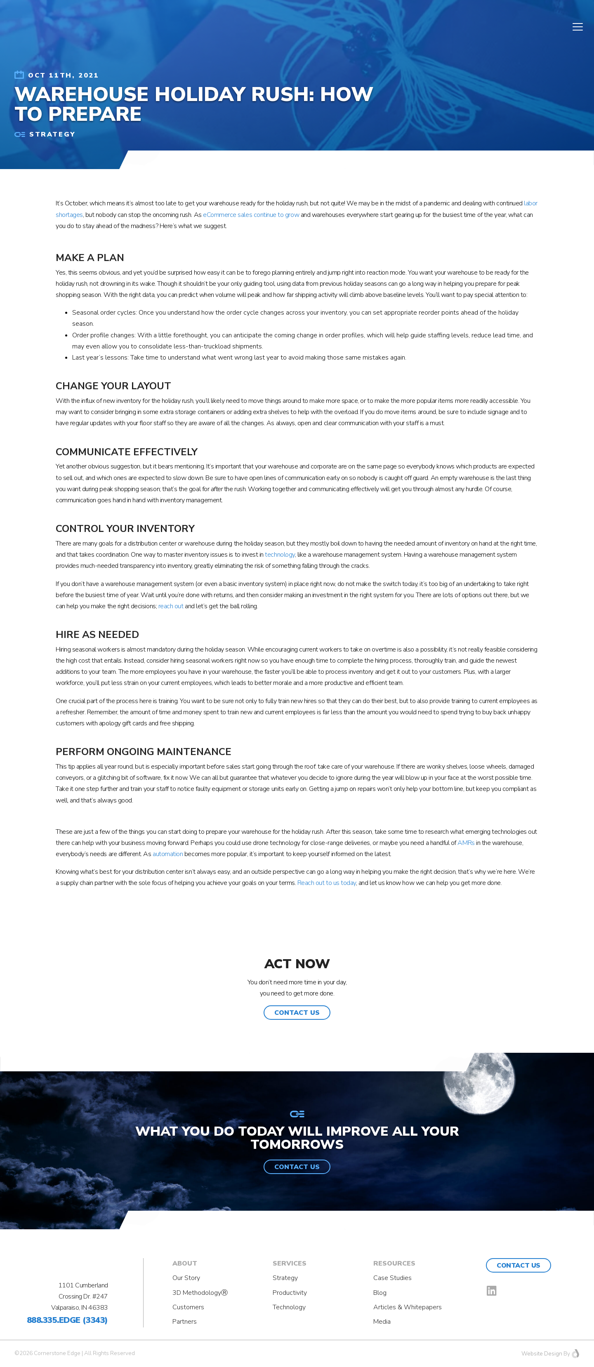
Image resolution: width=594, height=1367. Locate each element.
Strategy (285, 1277)
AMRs (465, 842)
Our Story (186, 1277)
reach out (171, 606)
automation (168, 854)
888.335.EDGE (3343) (67, 1320)
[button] (297, 1012)
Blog (380, 1292)
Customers (188, 1307)
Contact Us (518, 1265)
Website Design (541, 1354)
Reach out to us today (326, 882)
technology (280, 554)
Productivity (290, 1292)
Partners (184, 1321)
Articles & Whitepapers (407, 1307)
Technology (289, 1307)
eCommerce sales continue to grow (251, 214)
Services (289, 1263)
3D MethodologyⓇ (200, 1292)
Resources (394, 1263)
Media (382, 1321)
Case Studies (392, 1277)
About (184, 1263)
